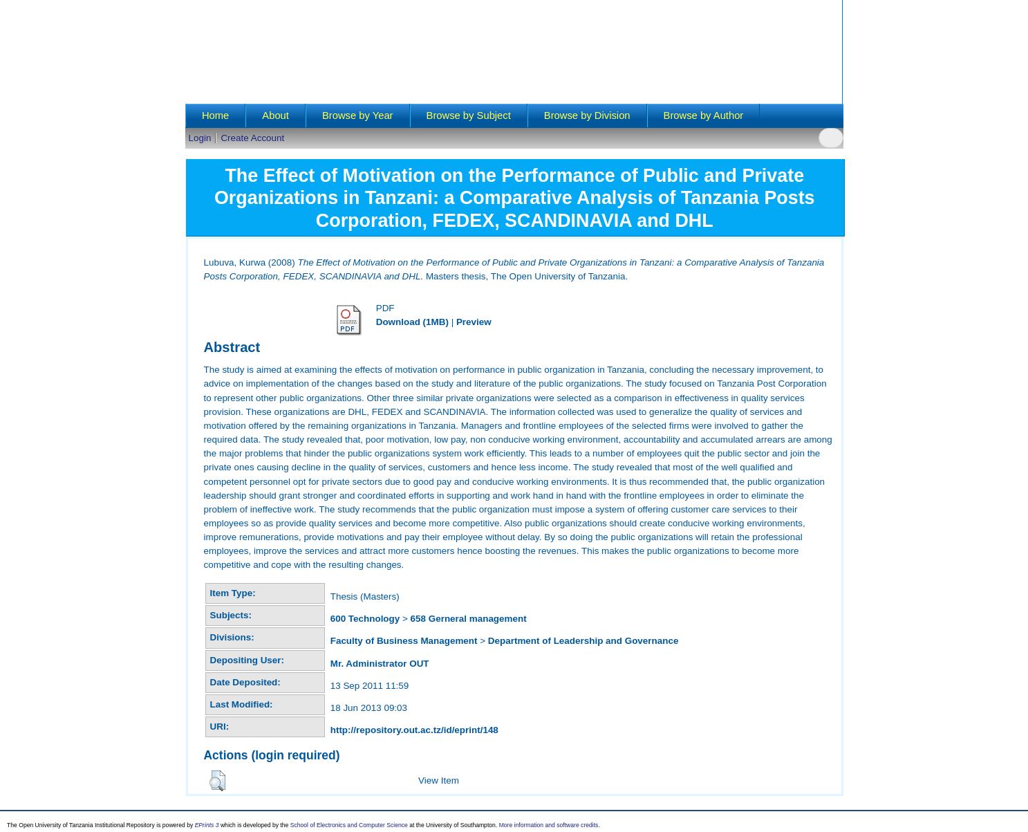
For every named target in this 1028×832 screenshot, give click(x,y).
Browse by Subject (469, 115)
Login (200, 138)
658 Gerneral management (469, 618)
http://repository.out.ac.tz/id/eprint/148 (414, 730)
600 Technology (365, 618)
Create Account (252, 138)
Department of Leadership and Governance (583, 641)
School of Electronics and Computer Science (349, 825)
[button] (217, 780)
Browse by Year (357, 115)
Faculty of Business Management (404, 641)
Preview (474, 322)
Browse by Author (704, 115)
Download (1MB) (412, 322)
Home (215, 115)
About (275, 115)
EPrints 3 (207, 825)
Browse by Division (587, 115)
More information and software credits (549, 825)
